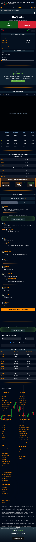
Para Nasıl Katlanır (6, 476)
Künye (3, 491)
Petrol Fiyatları (22, 431)
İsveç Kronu (5, 400)
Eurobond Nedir (5, 463)
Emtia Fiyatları (22, 423)
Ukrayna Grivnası (6, 404)
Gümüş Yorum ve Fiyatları (25, 437)
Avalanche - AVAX (23, 400)
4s (5, 94)
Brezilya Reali (5, 408)
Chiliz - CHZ (21, 396)
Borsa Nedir (5, 478)
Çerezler (4, 496)
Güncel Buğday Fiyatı (24, 427)
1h (8, 94)
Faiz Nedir (4, 465)
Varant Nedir (5, 480)
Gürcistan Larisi (5, 413)
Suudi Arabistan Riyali (7, 402)
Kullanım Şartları (6, 500)
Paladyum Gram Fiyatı (24, 429)
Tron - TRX (21, 408)
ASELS (3, 431)
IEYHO (3, 427)
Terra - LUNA (22, 415)
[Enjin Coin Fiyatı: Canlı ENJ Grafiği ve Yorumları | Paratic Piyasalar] (17, 8)
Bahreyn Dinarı (5, 406)
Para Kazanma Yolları (7, 472)
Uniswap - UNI (22, 402)
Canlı (1, 94)
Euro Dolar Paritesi (23, 440)
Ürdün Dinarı (5, 411)
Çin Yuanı (4, 396)
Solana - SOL (22, 398)
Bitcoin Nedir (5, 449)
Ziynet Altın (21, 452)
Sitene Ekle (4, 487)
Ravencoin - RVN (23, 411)
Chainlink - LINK (22, 406)
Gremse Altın (22, 454)
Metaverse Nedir (6, 461)
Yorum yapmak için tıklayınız (18, 198)
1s (3, 94)
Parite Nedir (5, 468)
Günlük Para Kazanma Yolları (9, 470)
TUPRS (3, 435)
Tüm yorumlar (27, 202)
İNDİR (32, 3)
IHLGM (3, 429)
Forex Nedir (4, 457)
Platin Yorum (22, 425)
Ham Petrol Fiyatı (23, 433)
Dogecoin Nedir (5, 455)
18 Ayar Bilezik (22, 456)
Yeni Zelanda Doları (6, 415)
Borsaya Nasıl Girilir (6, 474)
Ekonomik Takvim (6, 498)
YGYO (3, 437)
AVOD (3, 423)
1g (6, 94)
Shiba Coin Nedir (6, 451)
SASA (3, 440)
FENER (3, 425)
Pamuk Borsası (22, 435)
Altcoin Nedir (5, 453)
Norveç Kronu (5, 398)
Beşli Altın (21, 458)
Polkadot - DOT (22, 404)
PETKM (4, 433)
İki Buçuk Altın (22, 449)
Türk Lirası (24, 342)
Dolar (13, 342)
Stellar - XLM (22, 413)
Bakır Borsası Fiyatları (24, 442)
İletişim (3, 502)
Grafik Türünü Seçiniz (30, 95)
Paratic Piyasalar (4, 10)
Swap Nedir (4, 459)
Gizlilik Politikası (5, 493)
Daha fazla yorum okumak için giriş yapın (18, 309)
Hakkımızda (5, 489)
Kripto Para (11, 10)
